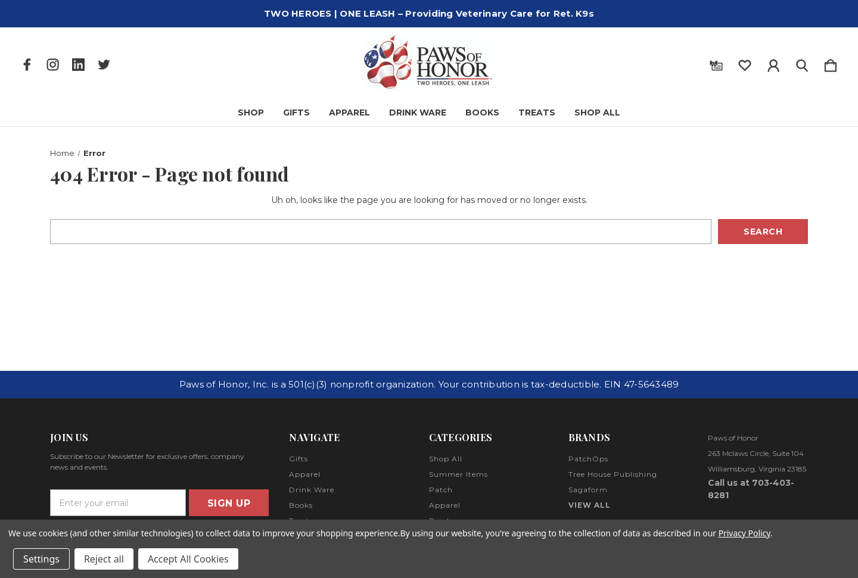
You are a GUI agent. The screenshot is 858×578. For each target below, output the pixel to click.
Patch (441, 489)
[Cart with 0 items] (830, 63)
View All (589, 505)
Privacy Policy (744, 533)
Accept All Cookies (188, 558)
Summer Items (458, 474)
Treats (536, 112)
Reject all (104, 558)
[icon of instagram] (52, 64)
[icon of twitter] (104, 64)
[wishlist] (744, 63)
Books (482, 112)
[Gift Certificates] (716, 63)
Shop (251, 112)
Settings (41, 558)
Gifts (296, 112)
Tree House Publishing (612, 474)
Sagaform (588, 489)
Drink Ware (417, 112)
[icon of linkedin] (78, 64)
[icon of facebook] (27, 64)
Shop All (597, 112)
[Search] (802, 63)
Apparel (349, 112)
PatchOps (588, 458)
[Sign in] (773, 63)
